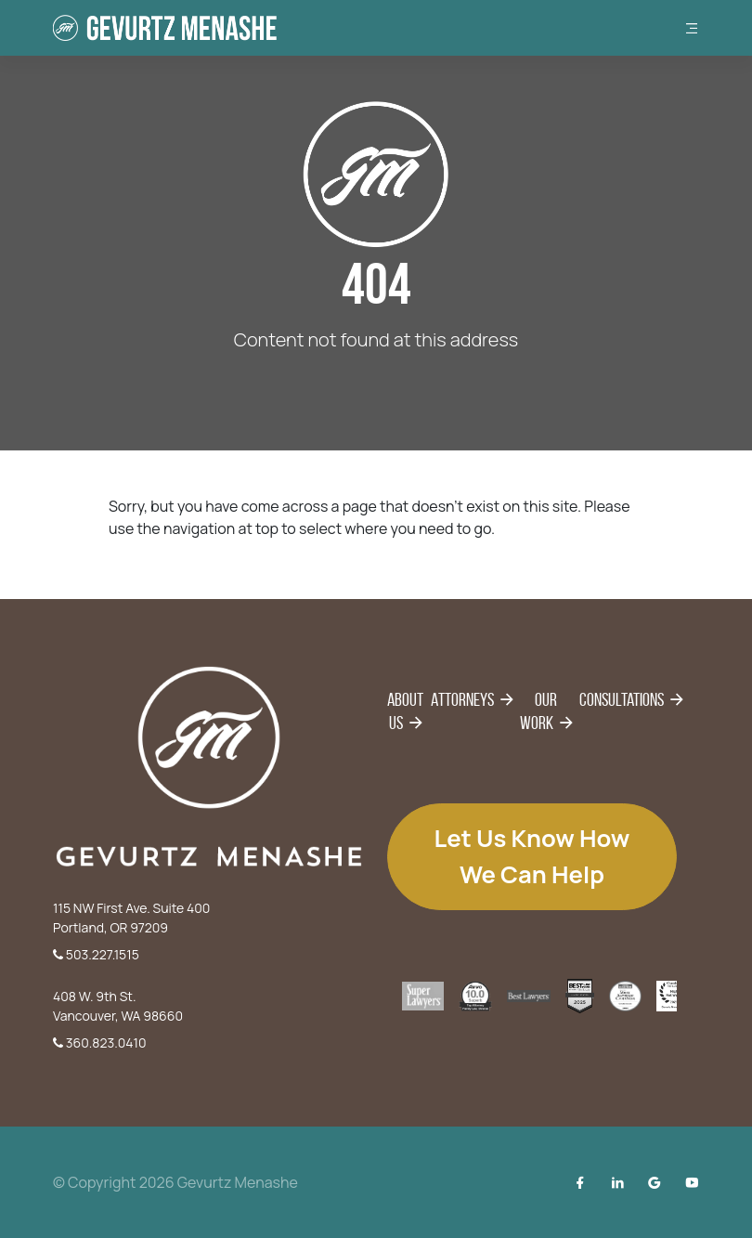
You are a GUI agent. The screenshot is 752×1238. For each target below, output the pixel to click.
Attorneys (462, 699)
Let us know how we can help (532, 856)
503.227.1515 (96, 954)
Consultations (621, 699)
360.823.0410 (100, 1042)
